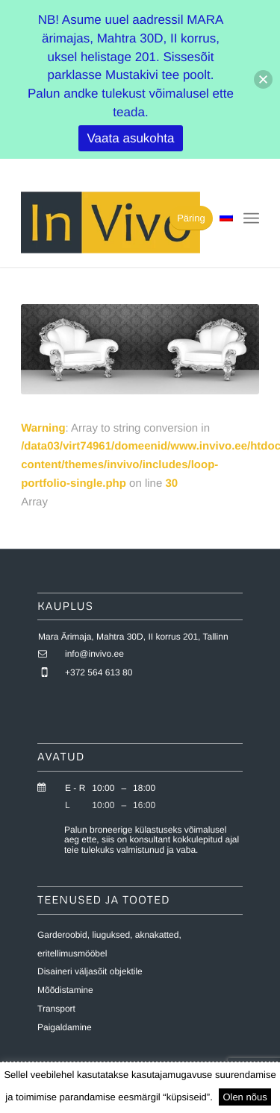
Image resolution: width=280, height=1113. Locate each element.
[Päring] (191, 218)
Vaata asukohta (131, 138)
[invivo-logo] (116, 222)
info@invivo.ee (94, 654)
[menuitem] (251, 218)
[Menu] (251, 218)
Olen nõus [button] (245, 1097)
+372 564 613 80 (98, 673)
